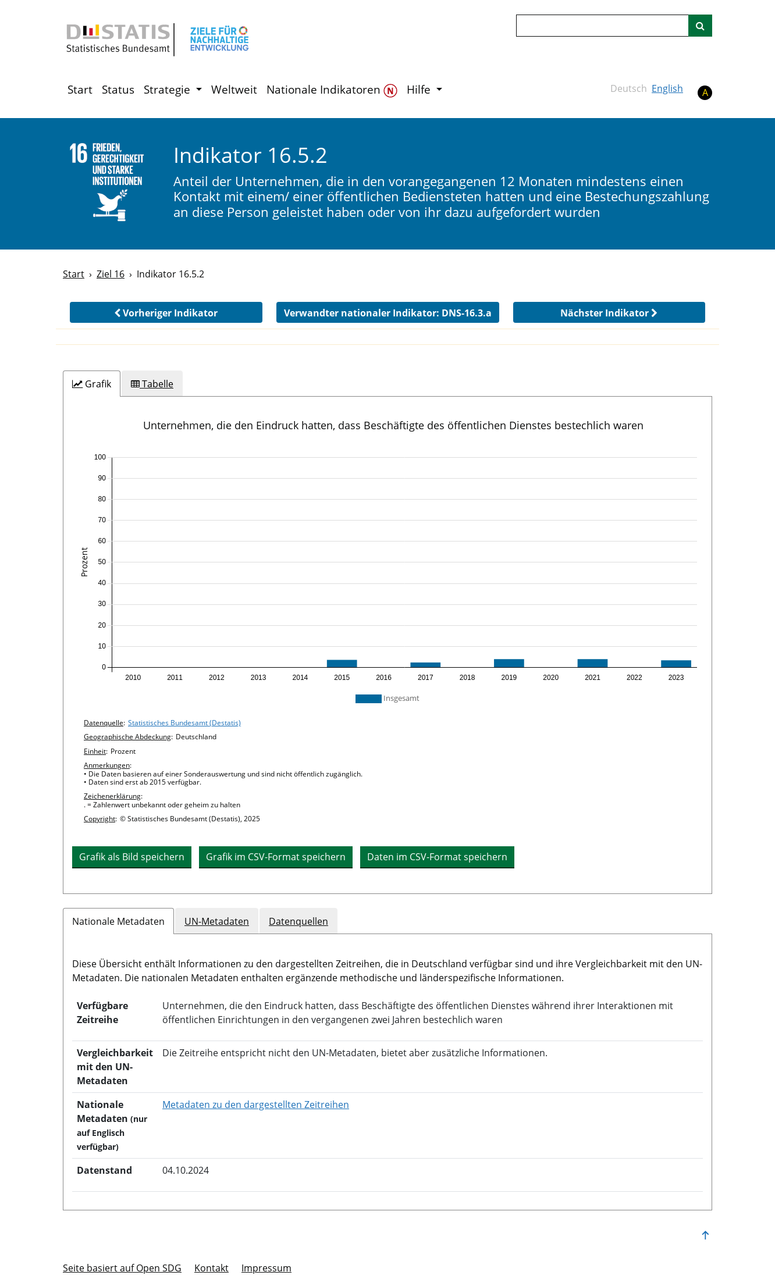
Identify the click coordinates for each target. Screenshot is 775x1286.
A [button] (705, 92)
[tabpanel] (387, 645)
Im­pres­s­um (266, 1268)
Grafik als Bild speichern (131, 856)
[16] (110, 183)
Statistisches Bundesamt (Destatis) (184, 723)
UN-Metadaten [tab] (216, 921)
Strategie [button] (168, 89)
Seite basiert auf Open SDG (122, 1268)
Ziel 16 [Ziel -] (111, 274)
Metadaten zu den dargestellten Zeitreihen (255, 1104)
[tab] (91, 384)
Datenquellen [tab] (298, 921)
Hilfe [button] (420, 89)
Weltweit (234, 89)
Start (80, 89)
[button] (166, 312)
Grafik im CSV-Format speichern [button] (276, 856)
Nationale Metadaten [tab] (118, 921)
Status (118, 89)
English (667, 88)
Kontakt (211, 1268)
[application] (387, 567)
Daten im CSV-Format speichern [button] (437, 856)
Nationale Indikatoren (331, 90)
